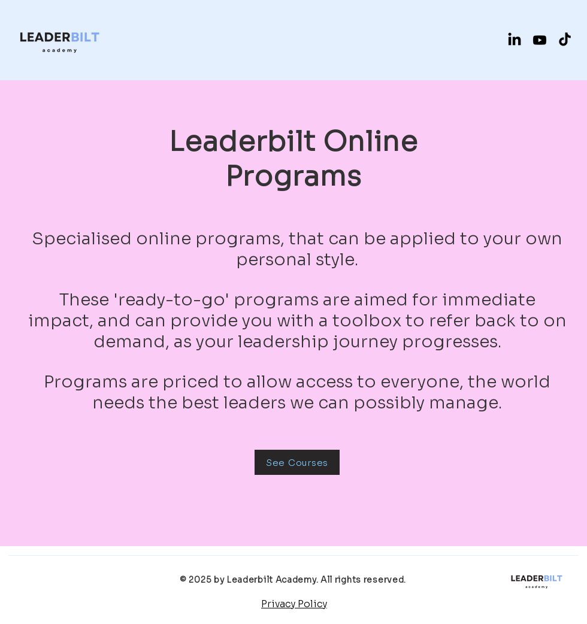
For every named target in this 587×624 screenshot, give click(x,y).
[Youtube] (539, 40)
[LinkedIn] (514, 40)
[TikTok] (565, 40)
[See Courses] (297, 462)
